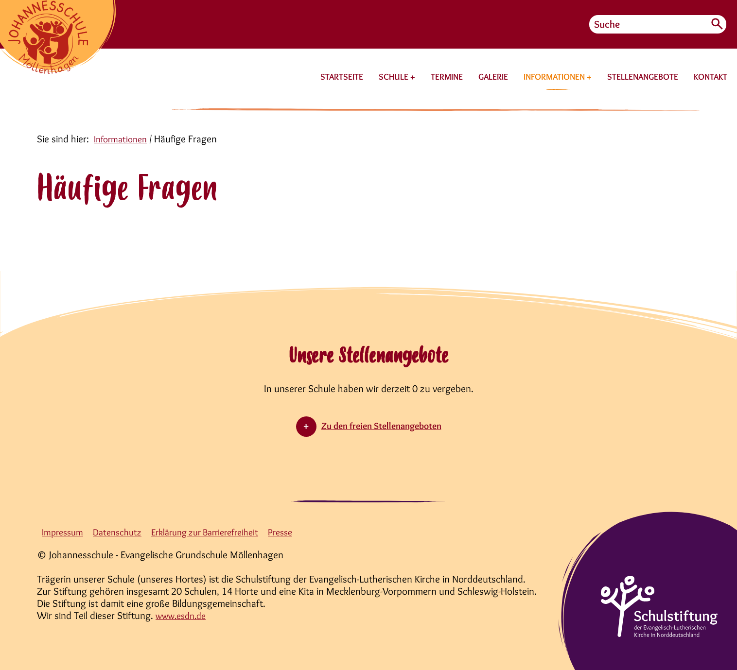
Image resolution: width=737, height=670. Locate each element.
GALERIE (493, 76)
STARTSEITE (341, 76)
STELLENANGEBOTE (642, 76)
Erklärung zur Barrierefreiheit (218, 532)
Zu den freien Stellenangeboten (381, 425)
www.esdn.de (184, 615)
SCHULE (394, 76)
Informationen (123, 139)
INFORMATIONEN (555, 76)
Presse (301, 532)
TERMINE (447, 76)
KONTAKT (710, 76)
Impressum (65, 532)
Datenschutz (123, 532)
